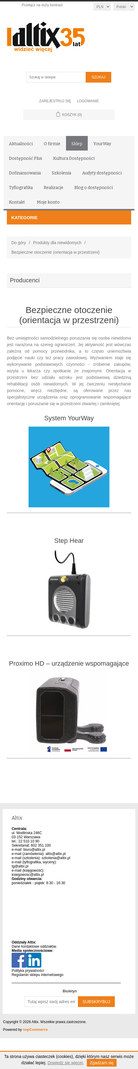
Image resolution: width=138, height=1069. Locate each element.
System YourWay (69, 418)
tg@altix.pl (20, 866)
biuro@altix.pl (34, 850)
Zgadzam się (102, 1062)
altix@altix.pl (56, 854)
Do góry (18, 242)
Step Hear (69, 540)
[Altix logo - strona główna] (69, 35)
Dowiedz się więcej (65, 1062)
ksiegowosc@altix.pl (28, 875)
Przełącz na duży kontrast (42, 5)
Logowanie (88, 101)
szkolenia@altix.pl (56, 858)
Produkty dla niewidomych (57, 242)
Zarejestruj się (55, 101)
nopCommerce (35, 1030)
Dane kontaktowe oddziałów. (34, 946)
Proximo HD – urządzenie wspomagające (69, 663)
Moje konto (48, 202)
